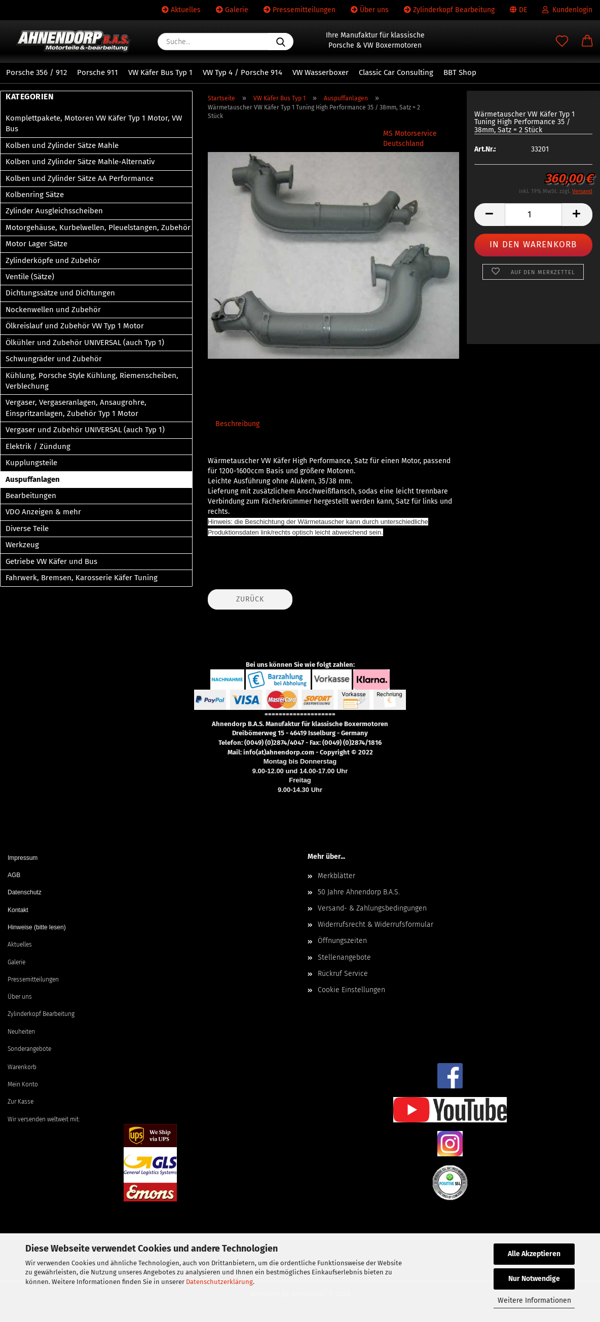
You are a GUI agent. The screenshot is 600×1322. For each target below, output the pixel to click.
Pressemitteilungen (299, 10)
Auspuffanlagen (33, 479)
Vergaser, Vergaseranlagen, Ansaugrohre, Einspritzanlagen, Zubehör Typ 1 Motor (76, 408)
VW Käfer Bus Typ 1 (160, 72)
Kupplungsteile (31, 462)
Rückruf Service (343, 973)
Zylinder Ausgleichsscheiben (54, 210)
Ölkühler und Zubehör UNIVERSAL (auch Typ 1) (85, 342)
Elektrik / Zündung (38, 446)
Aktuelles (181, 10)
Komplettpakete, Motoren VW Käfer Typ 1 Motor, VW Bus (94, 123)
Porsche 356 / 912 (36, 72)
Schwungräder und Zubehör (54, 358)
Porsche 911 (97, 72)
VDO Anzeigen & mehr (43, 511)
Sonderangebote (29, 1048)
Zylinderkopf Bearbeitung (449, 10)
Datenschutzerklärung (219, 1282)
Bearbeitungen (31, 495)
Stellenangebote (344, 957)
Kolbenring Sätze (35, 194)
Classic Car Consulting (396, 72)
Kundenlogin (567, 10)
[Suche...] (280, 41)
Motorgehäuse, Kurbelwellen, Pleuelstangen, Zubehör (98, 227)
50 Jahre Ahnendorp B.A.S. (359, 892)
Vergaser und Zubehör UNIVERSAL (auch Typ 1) (85, 429)
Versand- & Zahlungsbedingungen (372, 908)
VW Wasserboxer (320, 72)
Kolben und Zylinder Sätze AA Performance (80, 178)
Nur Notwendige (534, 1278)
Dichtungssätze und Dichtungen (60, 292)
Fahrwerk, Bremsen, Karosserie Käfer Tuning (82, 577)
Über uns (370, 10)
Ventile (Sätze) (30, 276)
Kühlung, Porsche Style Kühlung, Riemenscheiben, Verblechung (92, 381)
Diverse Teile (27, 528)
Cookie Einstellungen (351, 990)
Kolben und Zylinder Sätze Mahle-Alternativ (80, 161)
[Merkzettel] (562, 41)
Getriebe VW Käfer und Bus (51, 561)
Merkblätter (336, 876)
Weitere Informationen (534, 1300)
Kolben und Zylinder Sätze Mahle (62, 145)
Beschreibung (237, 424)
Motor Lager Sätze (36, 243)
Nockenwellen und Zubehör (53, 309)
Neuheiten (21, 1031)
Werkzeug (22, 544)
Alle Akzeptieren (534, 1254)
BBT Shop (459, 72)
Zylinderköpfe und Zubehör (53, 260)
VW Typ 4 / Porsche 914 (242, 72)
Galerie (232, 10)
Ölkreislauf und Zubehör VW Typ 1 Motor (75, 325)
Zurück (250, 599)
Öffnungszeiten (342, 940)
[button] (587, 41)
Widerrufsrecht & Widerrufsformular (375, 924)
